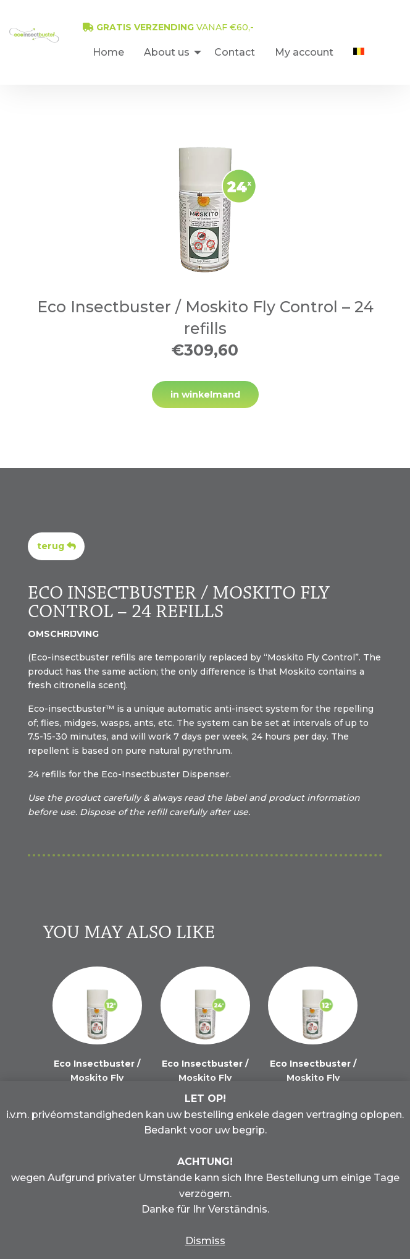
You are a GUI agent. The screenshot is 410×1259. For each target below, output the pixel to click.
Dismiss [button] (205, 1241)
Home (108, 52)
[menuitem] (108, 52)
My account (304, 52)
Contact (234, 52)
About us (167, 52)
